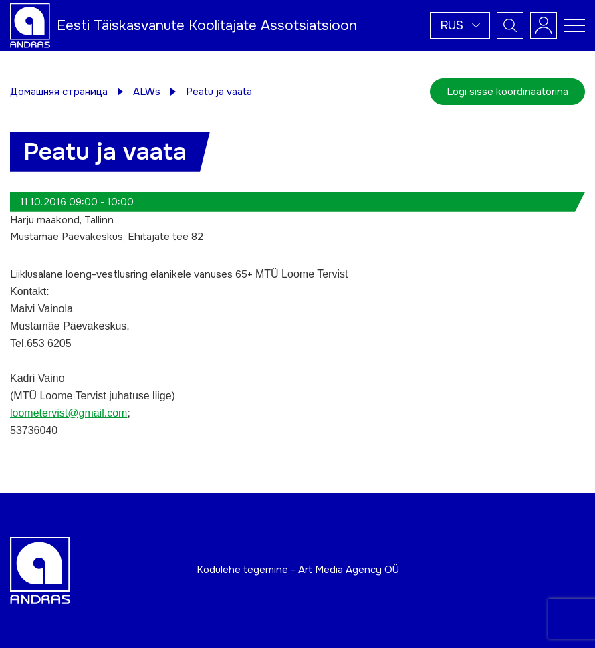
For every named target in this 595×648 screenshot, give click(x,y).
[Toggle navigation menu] (574, 25)
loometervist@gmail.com (68, 413)
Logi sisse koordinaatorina (507, 91)
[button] (460, 25)
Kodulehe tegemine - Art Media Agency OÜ (298, 569)
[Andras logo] (30, 24)
